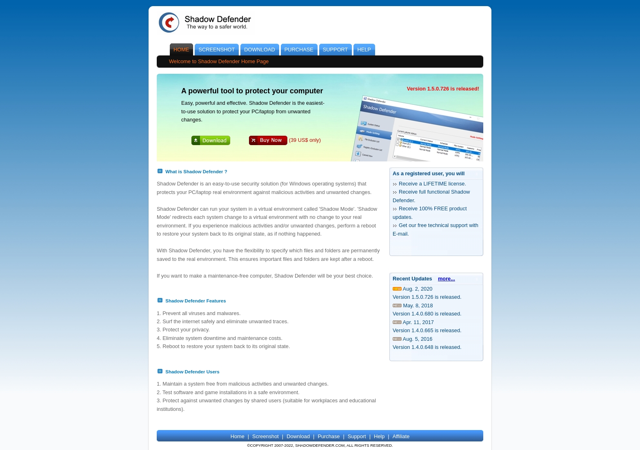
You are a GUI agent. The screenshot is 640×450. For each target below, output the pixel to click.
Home (237, 436)
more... (446, 279)
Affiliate (401, 436)
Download (298, 436)
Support (357, 436)
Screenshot (265, 436)
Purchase (329, 436)
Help (379, 436)
